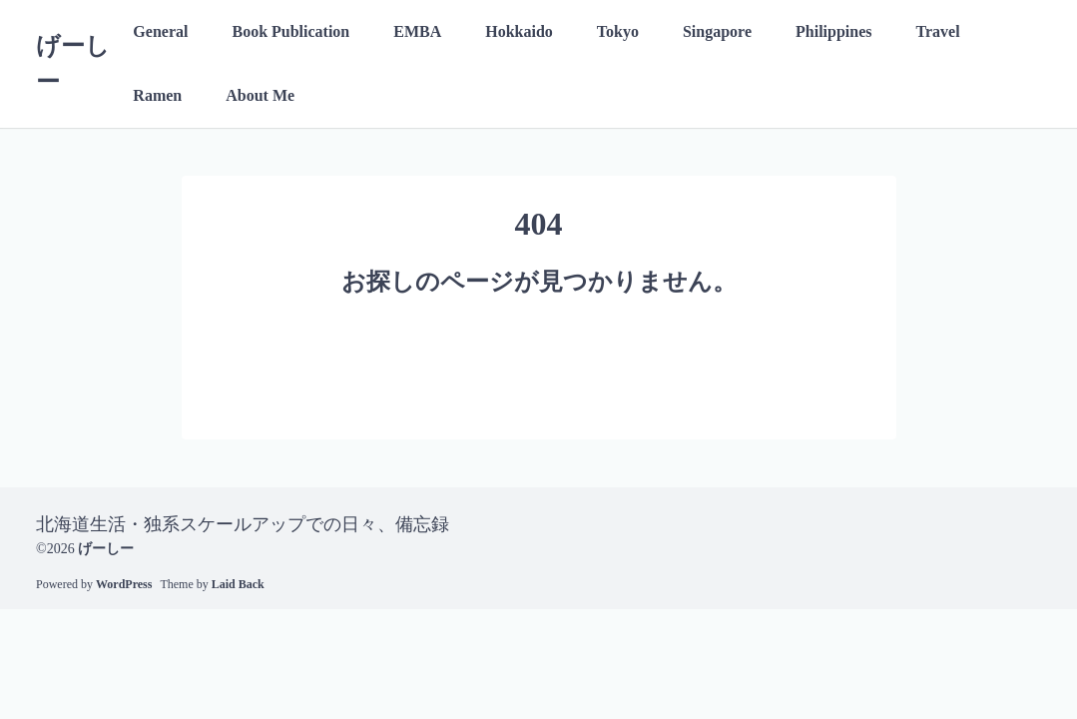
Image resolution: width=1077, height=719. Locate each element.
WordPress (124, 584)
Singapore (717, 31)
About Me (260, 95)
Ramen (157, 95)
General (160, 31)
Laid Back (238, 584)
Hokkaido (519, 31)
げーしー (106, 548)
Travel (938, 31)
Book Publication (290, 31)
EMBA (417, 31)
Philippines (833, 31)
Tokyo (618, 31)
